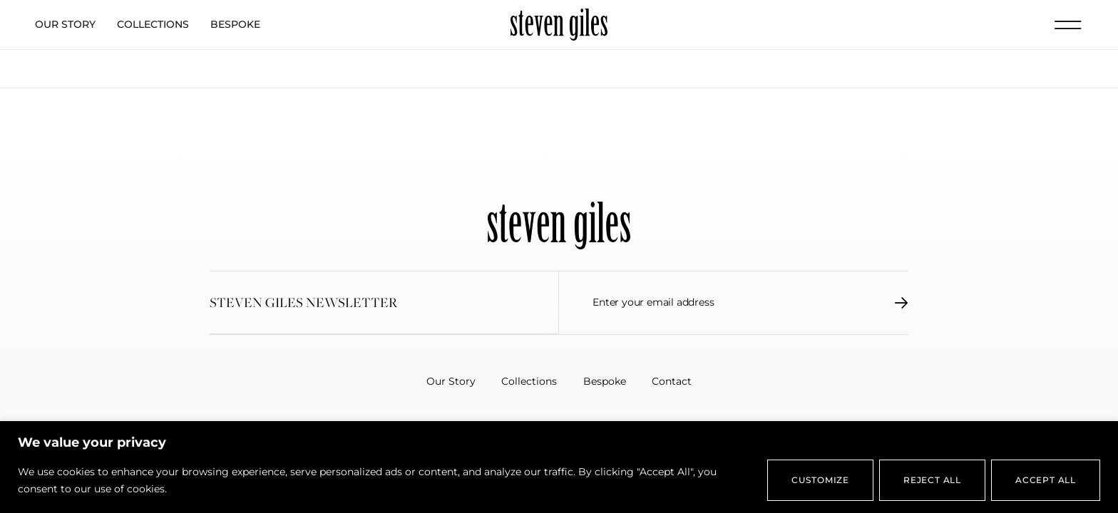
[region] (559, 467)
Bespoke (235, 24)
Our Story (65, 24)
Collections (153, 24)
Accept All (1045, 480)
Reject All (932, 480)
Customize (820, 480)
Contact (676, 381)
